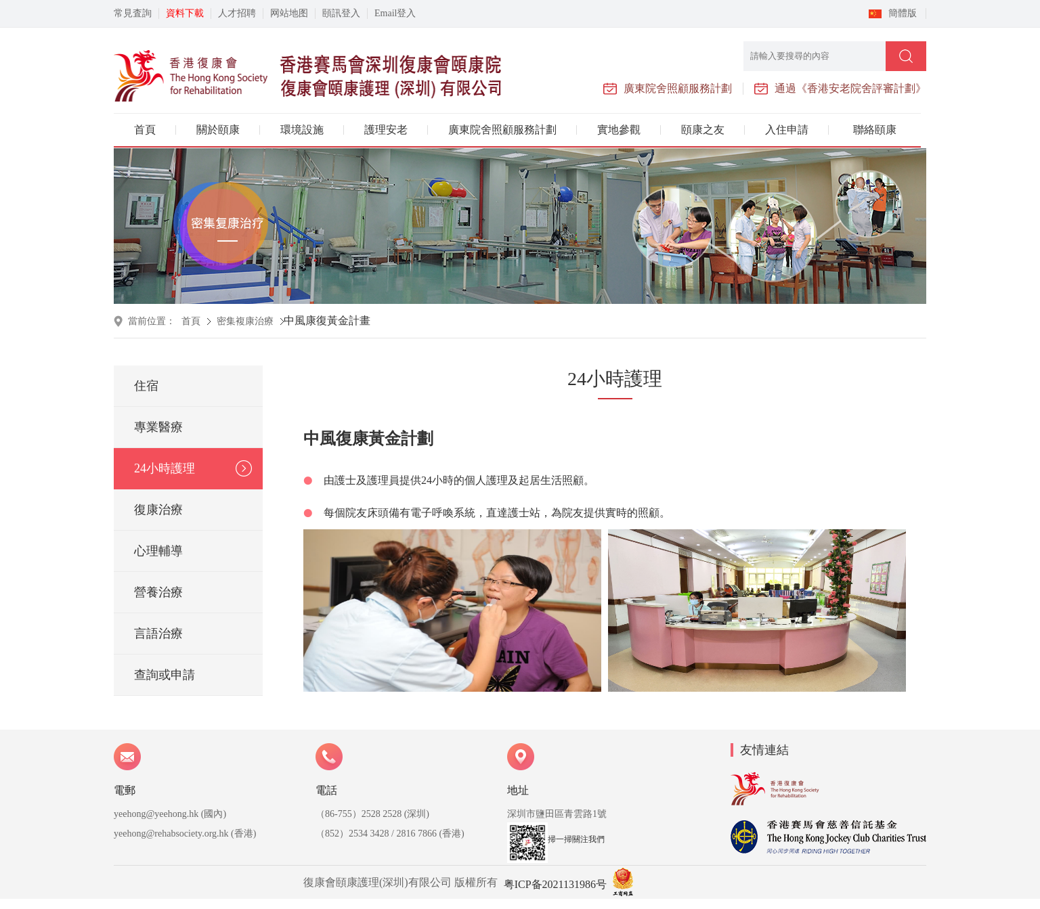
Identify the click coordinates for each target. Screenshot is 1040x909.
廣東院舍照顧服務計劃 (502, 129)
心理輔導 (158, 551)
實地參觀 (619, 129)
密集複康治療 (245, 321)
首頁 (145, 129)
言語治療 (158, 633)
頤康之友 (702, 129)
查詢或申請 (164, 675)
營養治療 (158, 592)
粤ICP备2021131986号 (555, 884)
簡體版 (902, 13)
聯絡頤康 (874, 129)
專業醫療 (158, 427)
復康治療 (158, 509)
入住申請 (786, 129)
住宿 (146, 386)
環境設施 (302, 129)
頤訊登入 (341, 13)
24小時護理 (164, 468)
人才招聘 (237, 13)
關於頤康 (218, 129)
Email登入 (395, 13)
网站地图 (289, 13)
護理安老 (386, 129)
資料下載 (185, 13)
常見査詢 (133, 13)
